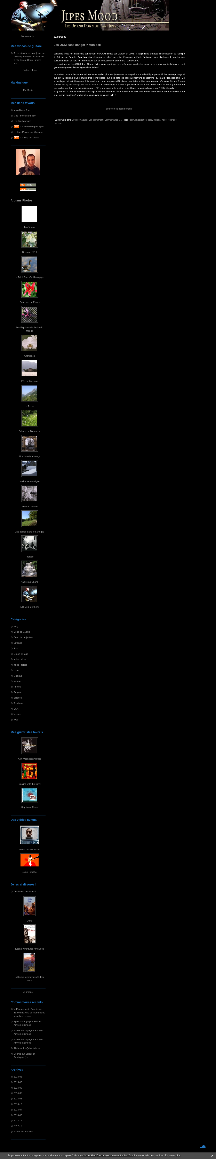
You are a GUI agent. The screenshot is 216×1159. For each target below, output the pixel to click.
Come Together (29, 872)
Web (16, 719)
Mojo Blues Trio (22, 110)
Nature (17, 681)
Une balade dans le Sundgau (29, 531)
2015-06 (18, 1082)
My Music (28, 90)
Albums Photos (22, 200)
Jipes (16, 1021)
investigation (141, 120)
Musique (18, 676)
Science (18, 698)
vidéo (164, 120)
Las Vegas (29, 227)
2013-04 (18, 1109)
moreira (156, 120)
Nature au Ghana (29, 582)
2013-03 (18, 1115)
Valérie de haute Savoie (26, 1009)
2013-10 (18, 1104)
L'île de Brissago (29, 381)
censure (58, 123)
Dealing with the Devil (29, 784)
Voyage (17, 714)
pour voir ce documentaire (119, 108)
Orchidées (29, 356)
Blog (16, 626)
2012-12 (18, 1120)
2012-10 (18, 1126)
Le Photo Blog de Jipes (32, 126)
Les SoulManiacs (22, 121)
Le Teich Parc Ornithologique (29, 277)
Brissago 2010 (29, 252)
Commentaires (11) (113, 120)
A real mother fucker (29, 849)
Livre (16, 670)
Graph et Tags (21, 654)
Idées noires (20, 659)
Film (16, 648)
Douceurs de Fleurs (29, 302)
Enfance (18, 643)
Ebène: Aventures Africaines (29, 949)
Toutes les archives (23, 1131)
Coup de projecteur (23, 637)
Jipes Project (20, 665)
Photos (17, 686)
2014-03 (18, 1093)
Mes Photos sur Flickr (25, 115)
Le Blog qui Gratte (30, 137)
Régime (18, 692)
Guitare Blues (30, 70)
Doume (17, 1054)
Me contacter (28, 36)
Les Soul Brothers (30, 607)
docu (150, 120)
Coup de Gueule (22, 632)
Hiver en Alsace (30, 506)
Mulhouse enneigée (29, 481)
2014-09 (18, 1088)
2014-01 (18, 1098)
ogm (132, 120)
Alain (16, 1048)
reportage (172, 120)
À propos (28, 992)
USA (16, 709)
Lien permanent (96, 120)
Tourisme (18, 703)
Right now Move (29, 807)
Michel (17, 1030)
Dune (29, 920)
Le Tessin (29, 406)
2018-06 (18, 1076)
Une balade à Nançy (29, 456)
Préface (30, 556)
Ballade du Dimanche (29, 431)
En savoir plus (172, 1155)
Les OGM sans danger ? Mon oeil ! (78, 44)
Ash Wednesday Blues (29, 759)
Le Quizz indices (31, 1048)
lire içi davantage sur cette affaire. (80, 84)
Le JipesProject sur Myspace (28, 132)
